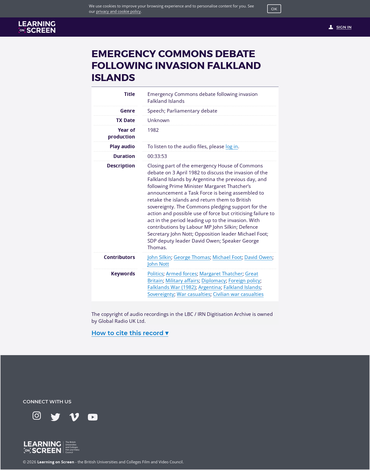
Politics (155, 273)
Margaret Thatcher (221, 273)
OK (274, 8)
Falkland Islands (242, 287)
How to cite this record (129, 333)
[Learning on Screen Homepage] (37, 27)
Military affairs (182, 280)
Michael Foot (227, 257)
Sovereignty (160, 294)
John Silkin (159, 257)
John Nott (158, 264)
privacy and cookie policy (118, 11)
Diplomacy (213, 280)
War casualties (193, 294)
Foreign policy (244, 280)
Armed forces (181, 273)
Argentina (209, 287)
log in (232, 146)
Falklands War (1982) (171, 287)
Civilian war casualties (238, 294)
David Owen (258, 257)
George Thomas (192, 257)
